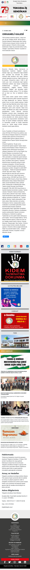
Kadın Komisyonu (15, 552)
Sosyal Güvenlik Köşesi (15, 539)
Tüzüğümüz (15, 530)
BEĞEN (6, 236)
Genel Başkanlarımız (15, 526)
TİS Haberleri (15, 547)
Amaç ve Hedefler (15, 527)
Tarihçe (15, 524)
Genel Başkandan (15, 545)
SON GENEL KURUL (15, 528)
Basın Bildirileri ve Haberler (15, 544)
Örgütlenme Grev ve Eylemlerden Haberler (15, 549)
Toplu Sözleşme (15, 536)
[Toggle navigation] (6, 23)
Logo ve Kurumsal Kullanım (15, 529)
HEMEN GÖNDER (15, 559)
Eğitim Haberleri (15, 548)
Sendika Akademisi (15, 535)
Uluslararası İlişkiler (15, 550)
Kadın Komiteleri (15, 537)
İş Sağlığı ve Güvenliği (15, 540)
